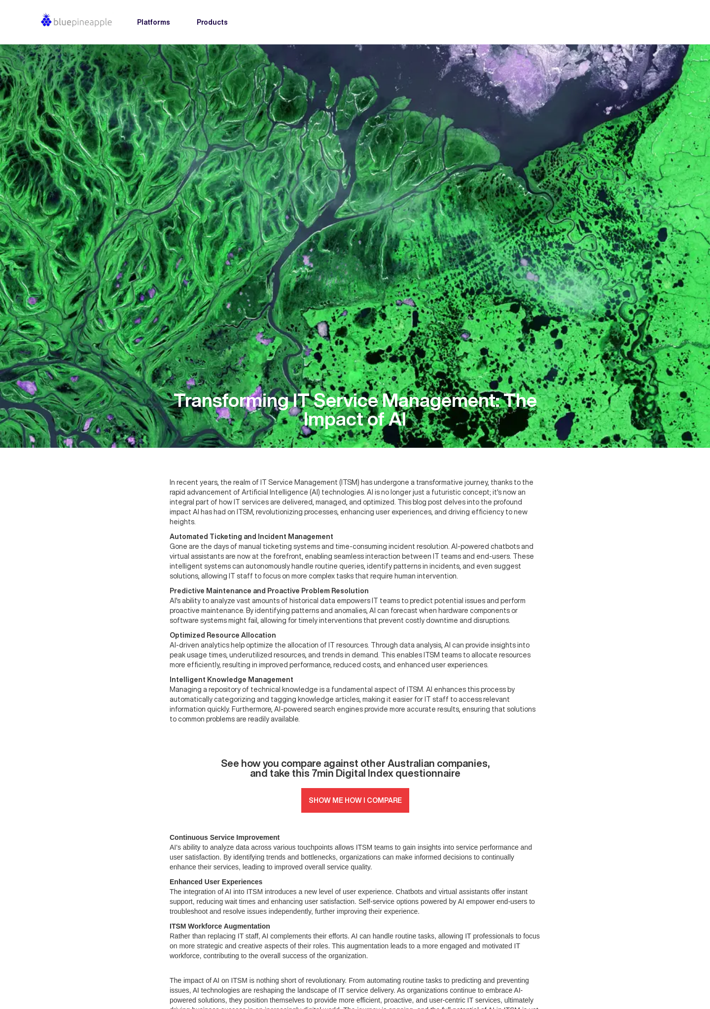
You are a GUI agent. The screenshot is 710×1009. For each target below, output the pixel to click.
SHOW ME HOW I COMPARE (355, 800)
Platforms (153, 22)
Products (212, 22)
